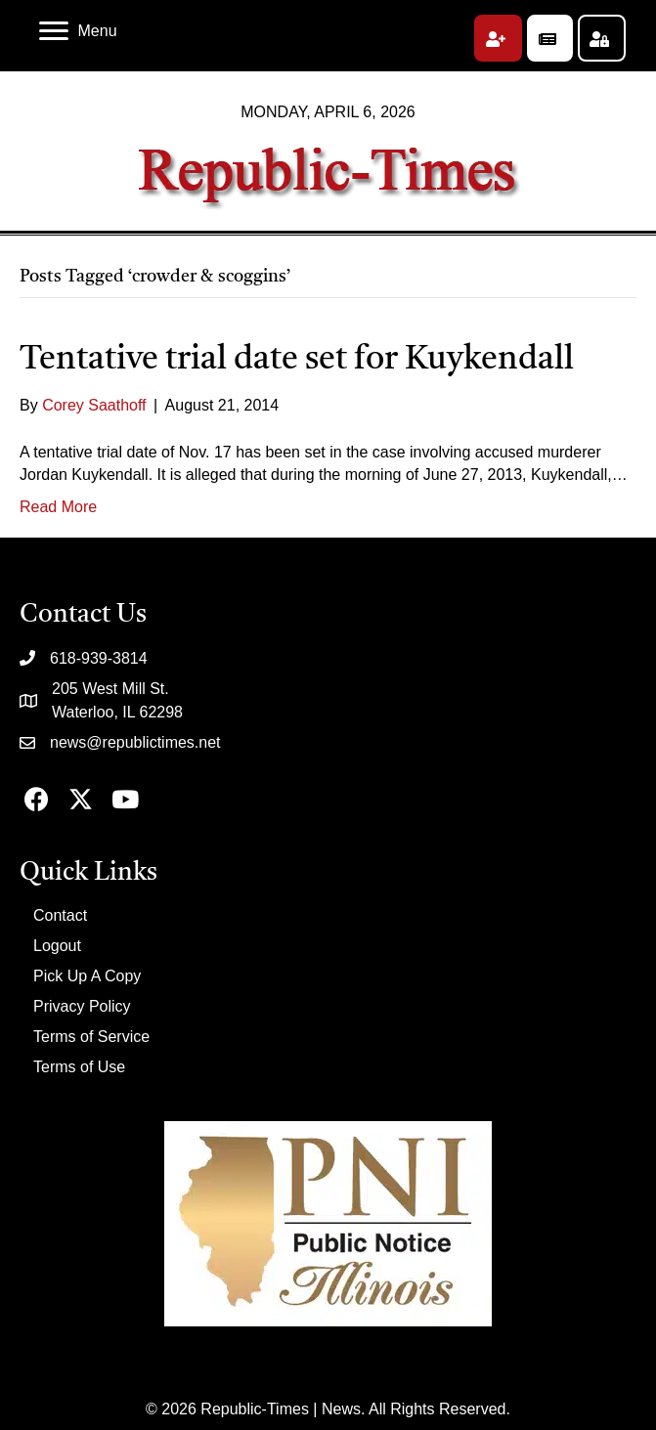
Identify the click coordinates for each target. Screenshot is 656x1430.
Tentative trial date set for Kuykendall (297, 359)
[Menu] (78, 31)
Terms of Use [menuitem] (79, 1067)
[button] (498, 38)
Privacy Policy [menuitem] (82, 1006)
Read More (58, 506)
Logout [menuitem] (57, 945)
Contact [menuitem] (60, 915)
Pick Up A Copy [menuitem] (87, 976)
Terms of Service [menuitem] (91, 1036)
